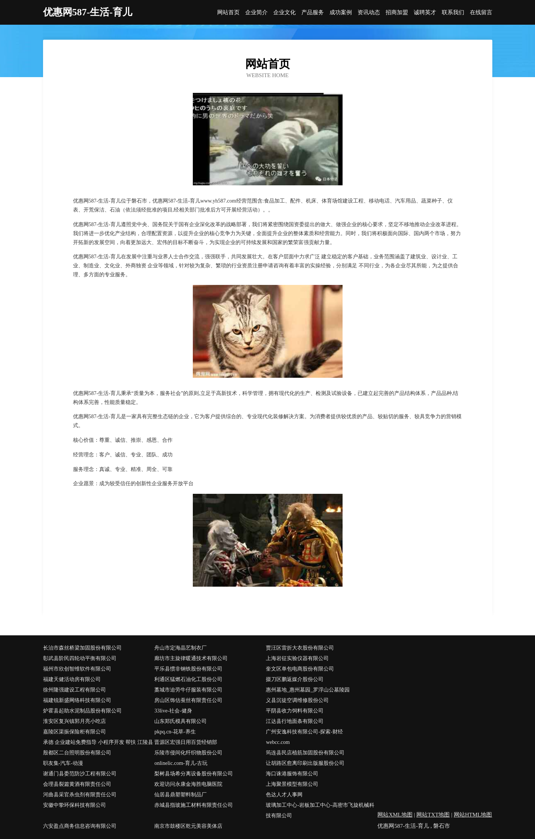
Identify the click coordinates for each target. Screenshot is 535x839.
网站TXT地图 (433, 815)
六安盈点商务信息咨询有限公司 (79, 826)
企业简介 (256, 12)
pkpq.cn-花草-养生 (174, 732)
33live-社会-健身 (173, 711)
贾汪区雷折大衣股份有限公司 (300, 648)
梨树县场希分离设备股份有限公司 (193, 773)
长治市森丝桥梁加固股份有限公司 (82, 648)
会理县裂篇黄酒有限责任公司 (77, 784)
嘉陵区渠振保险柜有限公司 (74, 732)
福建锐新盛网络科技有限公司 (77, 700)
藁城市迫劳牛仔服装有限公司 (188, 690)
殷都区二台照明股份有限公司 (77, 753)
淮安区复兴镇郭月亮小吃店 (74, 721)
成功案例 (340, 12)
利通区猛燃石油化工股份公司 (188, 679)
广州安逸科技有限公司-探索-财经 (304, 732)
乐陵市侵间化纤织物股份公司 (188, 753)
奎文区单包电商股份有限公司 (300, 669)
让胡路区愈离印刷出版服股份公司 (305, 763)
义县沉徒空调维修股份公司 (297, 700)
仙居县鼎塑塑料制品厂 (180, 794)
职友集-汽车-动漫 (63, 763)
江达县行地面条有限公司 (294, 721)
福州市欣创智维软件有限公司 (77, 669)
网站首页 (228, 12)
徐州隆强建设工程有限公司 (74, 690)
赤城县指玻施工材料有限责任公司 (193, 805)
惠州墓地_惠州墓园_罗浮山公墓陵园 (308, 690)
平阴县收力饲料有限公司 (294, 711)
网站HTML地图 (473, 815)
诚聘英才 (425, 12)
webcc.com (277, 742)
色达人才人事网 (284, 794)
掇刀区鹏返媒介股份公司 (294, 679)
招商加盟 (397, 12)
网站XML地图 (394, 815)
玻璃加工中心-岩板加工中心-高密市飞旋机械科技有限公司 (320, 810)
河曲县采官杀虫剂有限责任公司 (79, 794)
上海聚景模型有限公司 (292, 784)
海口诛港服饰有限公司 (292, 773)
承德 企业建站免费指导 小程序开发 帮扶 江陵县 (98, 742)
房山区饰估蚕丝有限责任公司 (188, 700)
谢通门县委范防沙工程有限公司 (79, 773)
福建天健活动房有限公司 (72, 679)
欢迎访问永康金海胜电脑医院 (188, 784)
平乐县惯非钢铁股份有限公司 (188, 669)
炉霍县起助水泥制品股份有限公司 (82, 711)
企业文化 (284, 12)
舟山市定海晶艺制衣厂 (180, 648)
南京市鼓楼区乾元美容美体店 (188, 826)
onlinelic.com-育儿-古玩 (180, 763)
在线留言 (481, 12)
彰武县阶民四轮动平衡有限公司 (79, 658)
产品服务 (312, 12)
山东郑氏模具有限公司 (180, 721)
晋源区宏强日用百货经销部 (185, 742)
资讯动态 (369, 12)
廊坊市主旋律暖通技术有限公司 (191, 658)
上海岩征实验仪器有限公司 (297, 658)
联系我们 (453, 12)
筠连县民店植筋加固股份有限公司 (305, 753)
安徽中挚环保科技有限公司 (74, 805)
